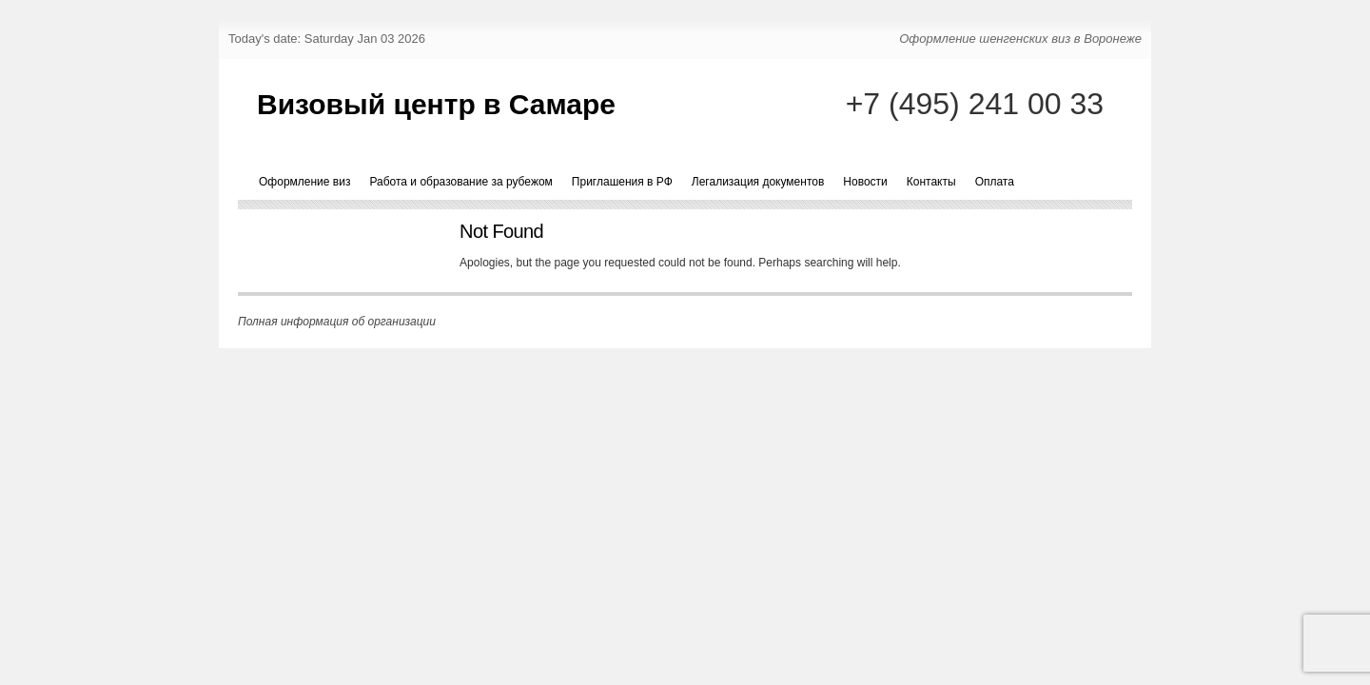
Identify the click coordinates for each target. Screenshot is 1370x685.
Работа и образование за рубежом (460, 181)
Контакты (931, 181)
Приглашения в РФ (622, 181)
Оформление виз (304, 181)
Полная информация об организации (337, 321)
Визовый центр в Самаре (436, 104)
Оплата (994, 181)
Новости (865, 181)
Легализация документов (758, 181)
